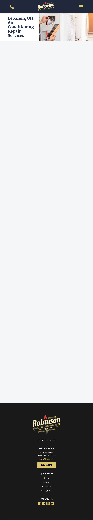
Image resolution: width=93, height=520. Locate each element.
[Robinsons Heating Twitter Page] (52, 503)
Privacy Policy (46, 491)
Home (46, 478)
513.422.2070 (46, 465)
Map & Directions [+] (46, 459)
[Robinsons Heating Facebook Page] (39, 503)
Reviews (46, 482)
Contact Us (46, 486)
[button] (80, 7)
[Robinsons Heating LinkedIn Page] (48, 503)
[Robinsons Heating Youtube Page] (43, 503)
